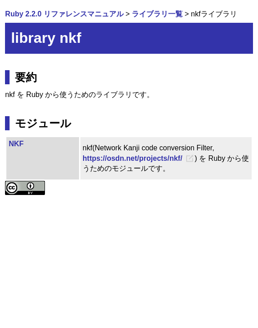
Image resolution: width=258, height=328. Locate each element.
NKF (16, 144)
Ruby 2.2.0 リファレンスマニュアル (64, 14)
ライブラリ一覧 (157, 14)
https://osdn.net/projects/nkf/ (133, 158)
